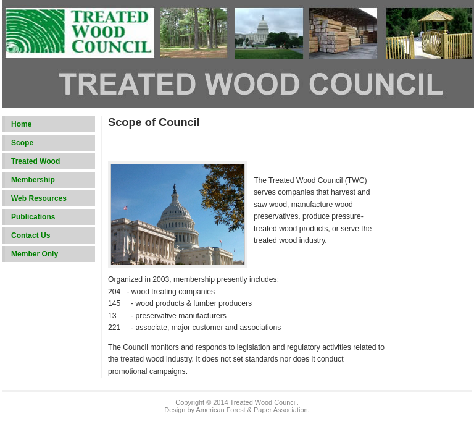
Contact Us (30, 235)
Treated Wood (35, 161)
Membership (33, 180)
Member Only (34, 254)
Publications (33, 217)
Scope (22, 142)
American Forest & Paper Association (251, 409)
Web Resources (39, 198)
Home (21, 124)
